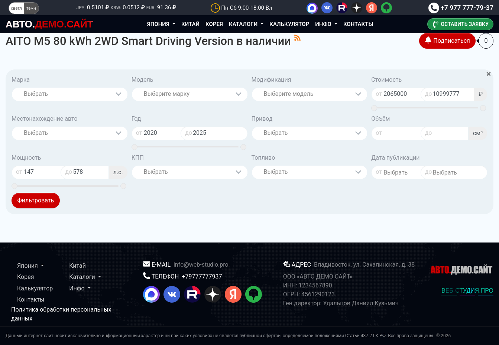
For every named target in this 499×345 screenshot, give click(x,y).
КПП (138, 157)
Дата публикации (395, 157)
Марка (21, 79)
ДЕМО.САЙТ (49, 24)
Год (136, 118)
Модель (142, 79)
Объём (380, 118)
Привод (262, 118)
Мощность (26, 157)
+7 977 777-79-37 (460, 8)
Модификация (271, 79)
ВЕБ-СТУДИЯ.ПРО (467, 290)
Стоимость (386, 79)
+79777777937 (202, 276)
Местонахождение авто (45, 118)
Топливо (263, 157)
